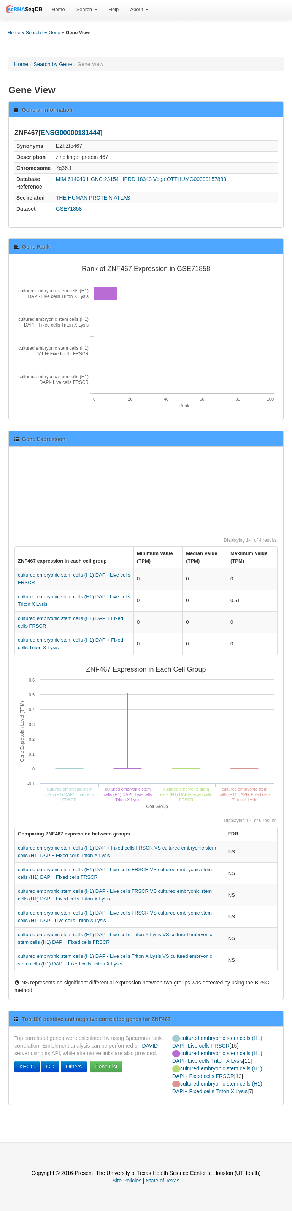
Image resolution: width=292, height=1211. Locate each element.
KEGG (27, 1067)
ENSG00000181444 (70, 132)
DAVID (150, 1046)
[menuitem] (58, 9)
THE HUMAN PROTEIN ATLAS (93, 198)
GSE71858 (69, 209)
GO (50, 1067)
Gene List (106, 1067)
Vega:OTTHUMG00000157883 (189, 179)
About (139, 9)
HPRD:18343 (136, 179)
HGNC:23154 (103, 179)
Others (74, 1067)
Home (58, 9)
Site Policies (127, 1181)
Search (86, 9)
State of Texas (162, 1181)
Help (114, 9)
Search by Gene (43, 32)
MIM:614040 (71, 179)
